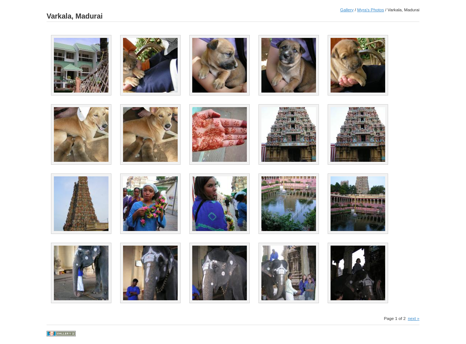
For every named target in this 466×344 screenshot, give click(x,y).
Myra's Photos (370, 9)
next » (413, 318)
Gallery (347, 9)
